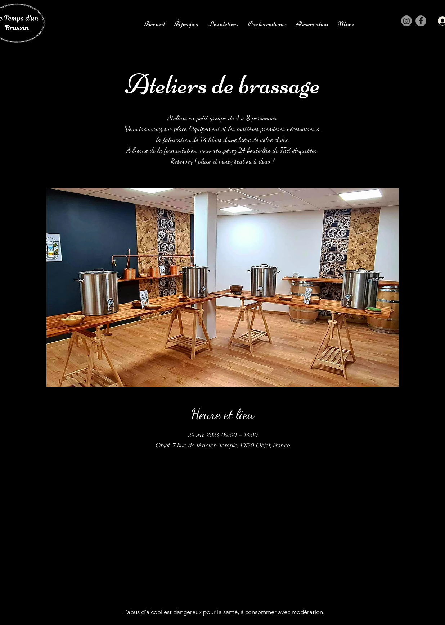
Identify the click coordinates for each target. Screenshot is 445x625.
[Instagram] (406, 20)
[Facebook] (420, 20)
